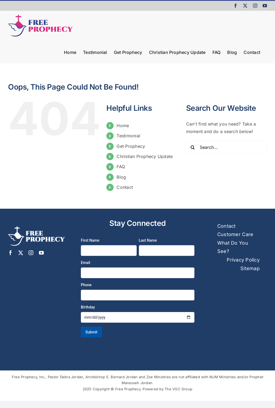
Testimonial (128, 135)
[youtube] (41, 252)
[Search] (193, 147)
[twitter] (20, 252)
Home (123, 125)
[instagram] (30, 252)
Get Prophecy (131, 146)
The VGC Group (178, 389)
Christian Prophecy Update (145, 156)
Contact (125, 187)
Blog (121, 177)
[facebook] (10, 252)
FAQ (121, 166)
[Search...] (226, 147)
